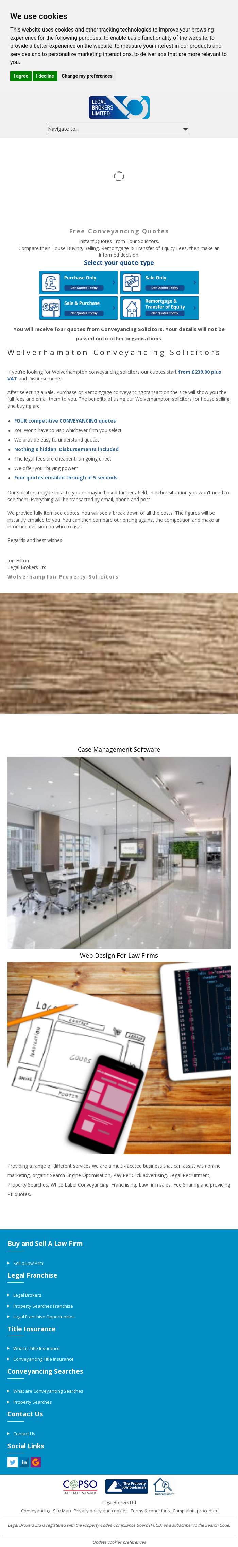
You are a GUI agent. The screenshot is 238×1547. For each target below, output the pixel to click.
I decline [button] (45, 76)
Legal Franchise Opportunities (44, 1317)
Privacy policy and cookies (101, 1511)
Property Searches (32, 1402)
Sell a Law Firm (28, 1263)
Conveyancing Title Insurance (43, 1359)
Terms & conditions (150, 1511)
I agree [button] (21, 76)
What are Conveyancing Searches (48, 1391)
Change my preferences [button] (87, 76)
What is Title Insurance (36, 1348)
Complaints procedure (196, 1511)
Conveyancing (35, 1511)
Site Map (62, 1511)
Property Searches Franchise (43, 1306)
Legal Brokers (27, 1295)
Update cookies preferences (119, 1542)
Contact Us (24, 1434)
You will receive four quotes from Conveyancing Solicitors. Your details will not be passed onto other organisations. (119, 334)
